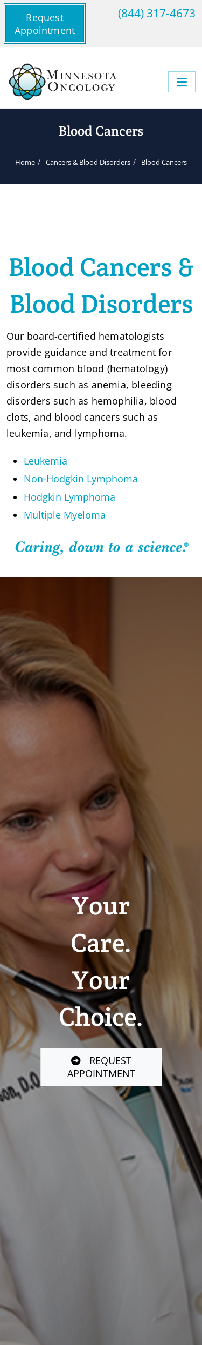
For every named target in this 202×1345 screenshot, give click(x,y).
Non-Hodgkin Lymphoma (81, 478)
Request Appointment (45, 24)
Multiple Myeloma (65, 514)
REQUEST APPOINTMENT (101, 1067)
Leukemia (45, 460)
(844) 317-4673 (157, 13)
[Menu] (182, 82)
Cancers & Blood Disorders (88, 162)
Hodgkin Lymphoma (69, 496)
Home (25, 162)
